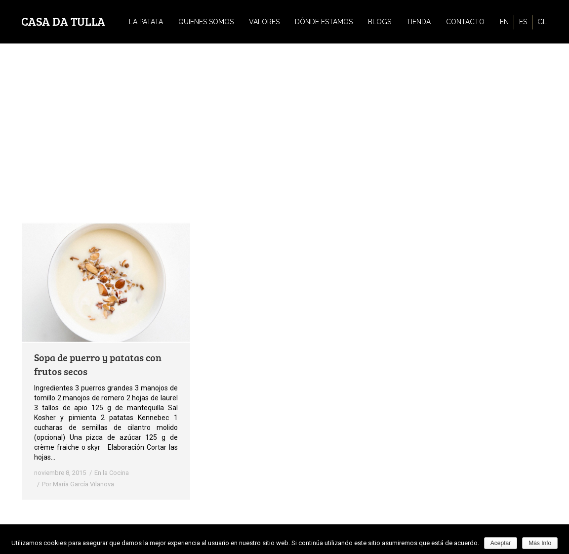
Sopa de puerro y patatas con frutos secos (98, 364)
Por (78, 484)
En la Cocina (111, 472)
